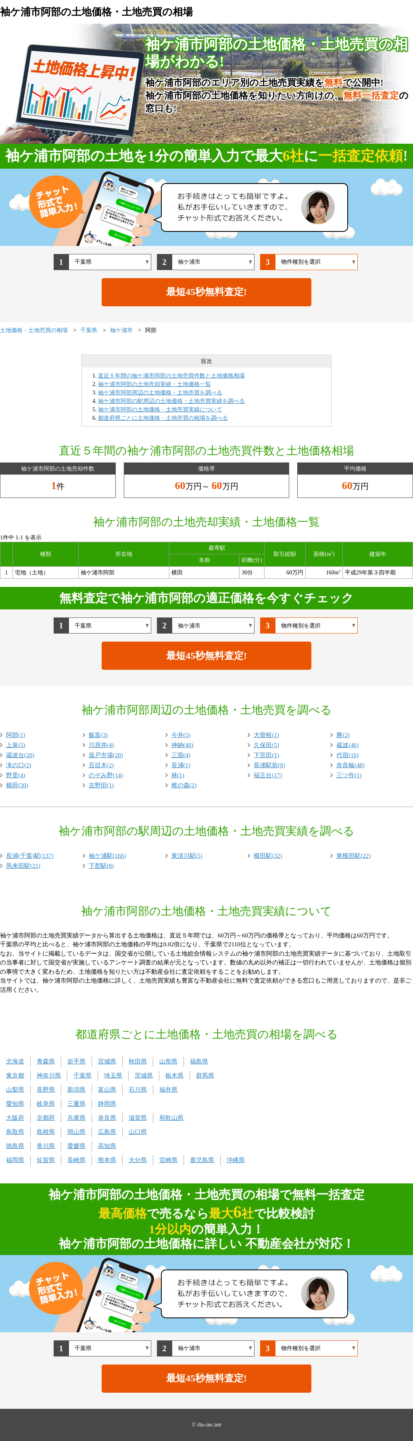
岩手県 (76, 1061)
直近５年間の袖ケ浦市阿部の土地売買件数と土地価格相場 (171, 376)
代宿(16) (347, 755)
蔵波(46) (347, 745)
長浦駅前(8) (269, 765)
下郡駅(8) (101, 866)
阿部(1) (15, 735)
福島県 (199, 1061)
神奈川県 (49, 1075)
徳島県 (15, 1146)
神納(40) (182, 745)
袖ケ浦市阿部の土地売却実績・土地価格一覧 (154, 384)
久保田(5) (266, 745)
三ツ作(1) (349, 775)
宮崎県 (168, 1160)
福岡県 (15, 1160)
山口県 (138, 1132)
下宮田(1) (266, 755)
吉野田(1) (101, 785)
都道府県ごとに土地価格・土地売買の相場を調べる (163, 418)
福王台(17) (268, 775)
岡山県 (76, 1132)
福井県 (168, 1089)
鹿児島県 (202, 1160)
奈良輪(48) (350, 765)
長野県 (46, 1089)
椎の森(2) (184, 785)
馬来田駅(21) (23, 866)
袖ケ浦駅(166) (107, 856)
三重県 (76, 1103)
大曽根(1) (266, 735)
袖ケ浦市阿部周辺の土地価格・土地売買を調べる (160, 393)
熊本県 (107, 1160)
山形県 (168, 1061)
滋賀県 (138, 1118)
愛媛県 (76, 1146)
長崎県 (76, 1160)
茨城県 (144, 1075)
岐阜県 (46, 1103)
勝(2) (343, 735)
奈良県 (107, 1118)
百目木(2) (101, 765)
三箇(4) (181, 755)
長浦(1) (181, 765)
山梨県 (15, 1089)
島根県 (46, 1132)
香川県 (46, 1146)
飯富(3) (98, 735)
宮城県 (107, 1061)
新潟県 (76, 1089)
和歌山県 (171, 1118)
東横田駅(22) (353, 856)
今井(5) (181, 735)
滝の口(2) (18, 765)
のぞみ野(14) (106, 775)
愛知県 (15, 1103)
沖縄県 (236, 1160)
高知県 (107, 1146)
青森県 (46, 1061)
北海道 (15, 1061)
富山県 (107, 1089)
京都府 (46, 1118)
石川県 (138, 1089)
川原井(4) (101, 745)
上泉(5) (15, 745)
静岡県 (107, 1103)
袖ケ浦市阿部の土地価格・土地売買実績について (160, 410)
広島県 (107, 1132)
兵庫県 (76, 1118)
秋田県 (138, 1061)
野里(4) (15, 775)
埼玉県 (113, 1075)
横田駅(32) (268, 856)
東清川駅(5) (187, 856)
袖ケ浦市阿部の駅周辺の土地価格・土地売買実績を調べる (171, 401)
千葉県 (82, 1075)
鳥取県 (15, 1132)
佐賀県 (46, 1160)
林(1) (178, 775)
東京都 (15, 1075)
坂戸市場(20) (106, 755)
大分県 (138, 1160)
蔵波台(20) (20, 755)
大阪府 (15, 1118)
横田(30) (17, 785)
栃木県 (174, 1075)
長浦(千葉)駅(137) (29, 856)
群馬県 (205, 1075)
